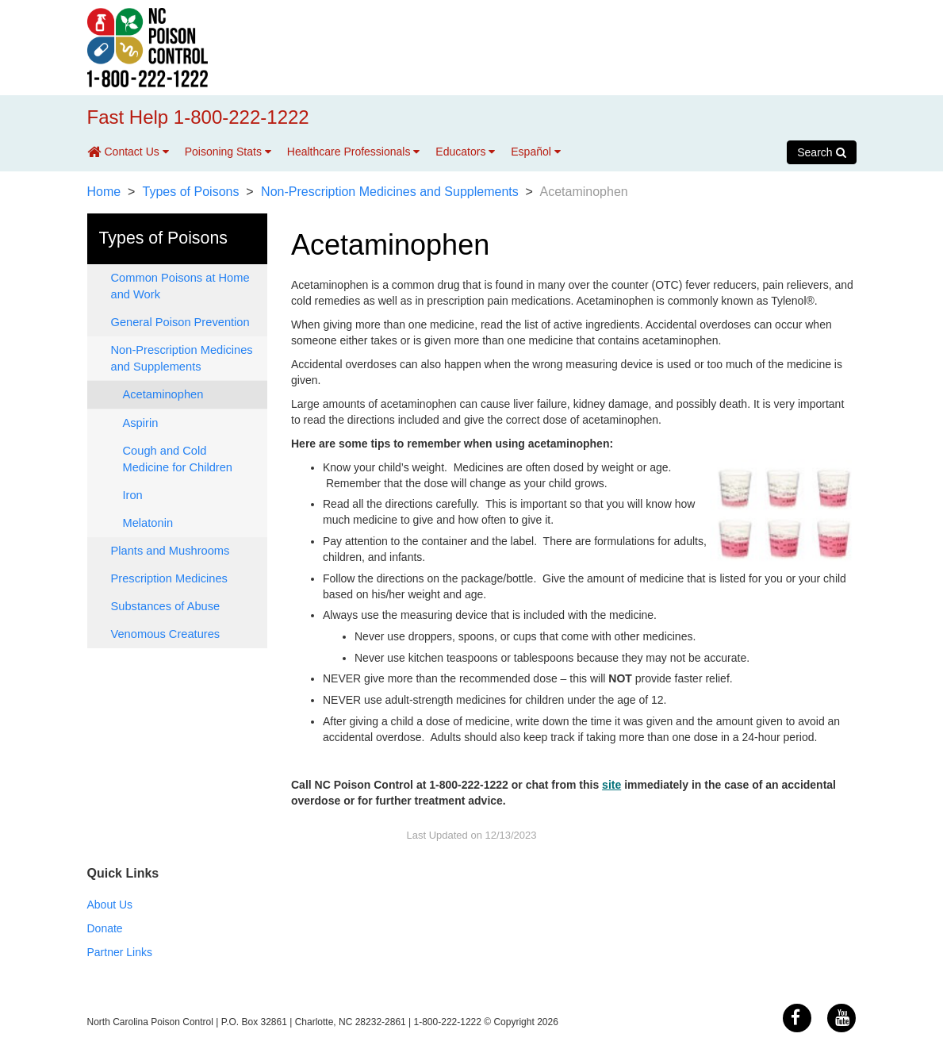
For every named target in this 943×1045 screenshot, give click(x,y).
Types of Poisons (191, 191)
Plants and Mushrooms (170, 550)
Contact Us (137, 151)
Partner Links (119, 952)
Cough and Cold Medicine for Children (177, 459)
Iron (133, 495)
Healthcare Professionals (353, 151)
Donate (105, 928)
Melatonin (148, 523)
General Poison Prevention (180, 322)
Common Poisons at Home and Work (180, 286)
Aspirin (141, 423)
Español (535, 151)
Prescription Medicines (169, 578)
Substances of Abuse (165, 606)
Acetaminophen (163, 394)
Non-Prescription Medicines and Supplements (390, 191)
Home (104, 191)
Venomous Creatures (165, 634)
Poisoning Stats (228, 151)
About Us (110, 904)
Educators (465, 151)
